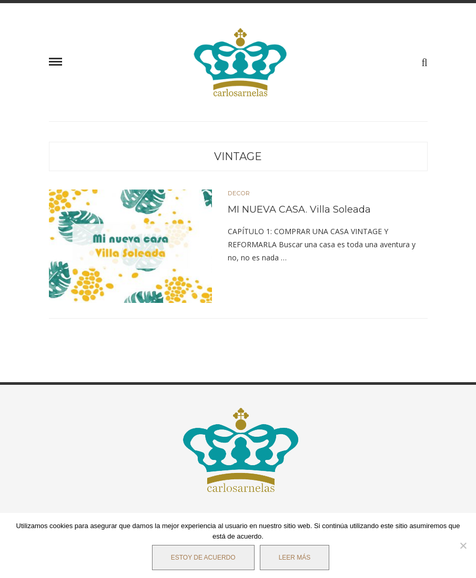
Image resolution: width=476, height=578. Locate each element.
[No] (463, 545)
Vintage (238, 156)
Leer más (295, 557)
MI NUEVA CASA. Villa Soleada (299, 209)
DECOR (239, 193)
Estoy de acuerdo (203, 557)
